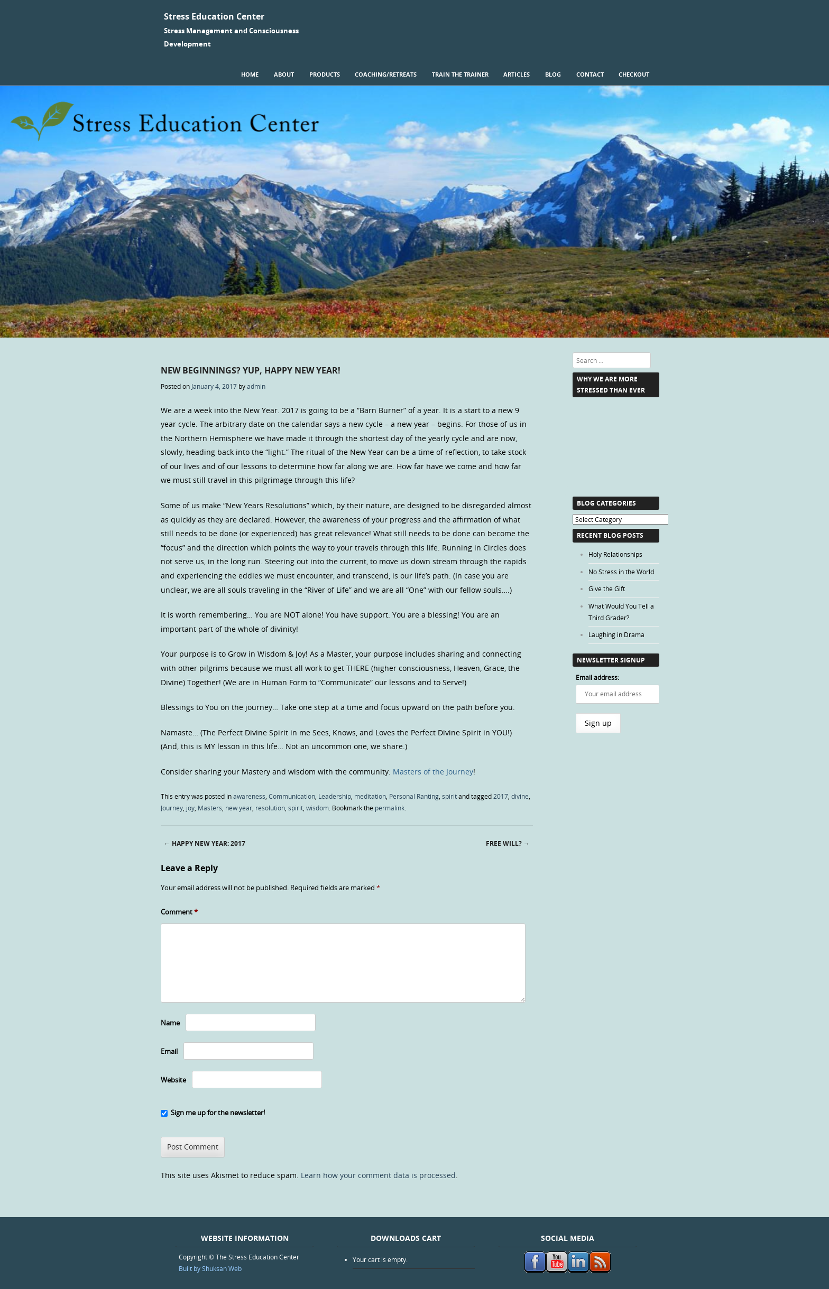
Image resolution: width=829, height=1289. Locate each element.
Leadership (334, 796)
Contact (590, 74)
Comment (179, 912)
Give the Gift (606, 588)
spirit (449, 796)
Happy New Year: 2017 (204, 843)
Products (324, 74)
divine (520, 796)
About (284, 74)
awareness (249, 796)
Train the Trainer (460, 74)
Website (173, 1080)
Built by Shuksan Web (210, 1268)
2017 (500, 796)
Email (169, 1051)
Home (250, 74)
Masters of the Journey (433, 772)
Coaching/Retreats (386, 74)
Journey (172, 808)
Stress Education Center (214, 16)
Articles (516, 74)
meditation (370, 796)
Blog (553, 74)
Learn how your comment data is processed (378, 1175)
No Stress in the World (621, 571)
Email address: (597, 677)
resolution (270, 808)
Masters (210, 808)
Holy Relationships (615, 554)
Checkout (634, 74)
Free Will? (508, 843)
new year (238, 808)
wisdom (317, 808)
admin (256, 386)
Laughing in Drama (616, 634)
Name (170, 1023)
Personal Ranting (414, 796)
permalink (389, 808)
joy (190, 808)
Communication (292, 796)
